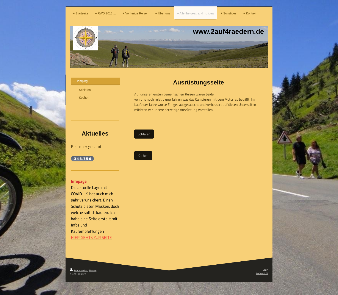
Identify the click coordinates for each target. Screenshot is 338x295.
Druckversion (79, 270)
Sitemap (93, 270)
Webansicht (262, 273)
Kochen (143, 155)
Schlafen (144, 134)
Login (265, 270)
